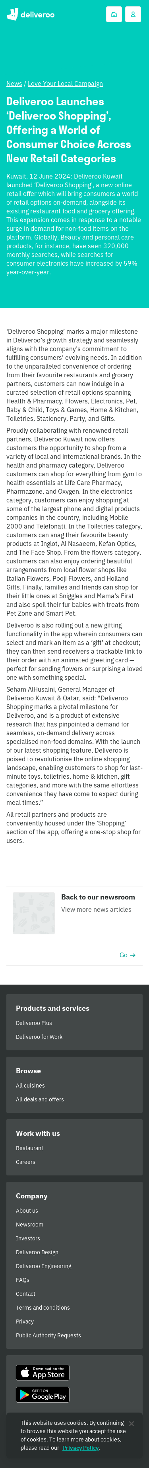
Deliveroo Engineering (43, 1266)
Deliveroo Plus (34, 1023)
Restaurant (29, 1148)
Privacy (25, 1321)
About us (27, 1210)
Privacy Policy (80, 1447)
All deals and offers (40, 1099)
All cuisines (30, 1085)
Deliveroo (30, 14)
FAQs (22, 1280)
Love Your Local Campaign (65, 83)
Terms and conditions (43, 1307)
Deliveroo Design (37, 1252)
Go (128, 955)
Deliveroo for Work (39, 1036)
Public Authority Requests (48, 1335)
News (14, 83)
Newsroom (29, 1224)
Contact (25, 1293)
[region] (74, 1435)
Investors (28, 1238)
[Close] (131, 1423)
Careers (25, 1162)
